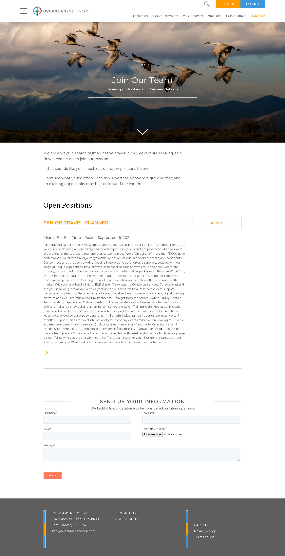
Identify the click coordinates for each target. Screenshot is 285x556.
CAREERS (201, 525)
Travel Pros (235, 16)
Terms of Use (204, 537)
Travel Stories (165, 16)
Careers (258, 16)
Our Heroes (193, 16)
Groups (214, 16)
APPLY (217, 223)
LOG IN (228, 4)
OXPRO (253, 4)
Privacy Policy (205, 531)
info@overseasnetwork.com (73, 531)
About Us (140, 16)
